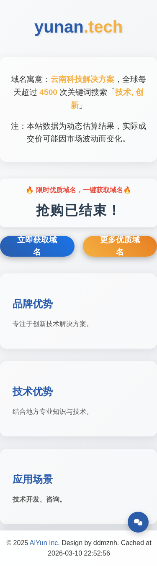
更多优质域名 (120, 246)
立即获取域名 (37, 246)
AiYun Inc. (45, 542)
